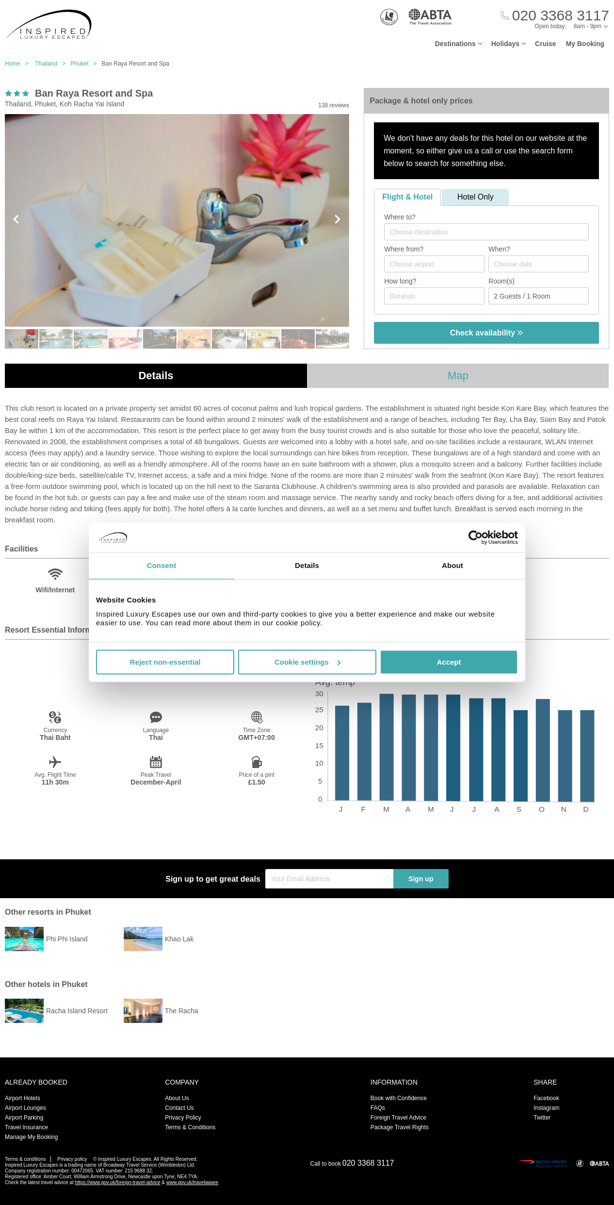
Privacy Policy (183, 1117)
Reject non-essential (165, 662)
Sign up (420, 879)
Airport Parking (24, 1117)
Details (155, 375)
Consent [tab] (162, 565)
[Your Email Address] (329, 878)
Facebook (546, 1098)
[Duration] (434, 295)
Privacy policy (72, 1159)
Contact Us (179, 1108)
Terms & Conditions (190, 1127)
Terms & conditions (25, 1159)
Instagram (546, 1108)
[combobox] (486, 231)
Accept (448, 662)
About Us (177, 1098)
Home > (19, 63)
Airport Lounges (25, 1108)
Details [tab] (307, 565)
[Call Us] (555, 16)
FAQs (378, 1108)
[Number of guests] (538, 295)
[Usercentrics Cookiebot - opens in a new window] (475, 537)
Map (458, 375)
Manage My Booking (31, 1137)
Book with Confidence (399, 1098)
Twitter (541, 1117)
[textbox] (491, 232)
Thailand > (52, 63)
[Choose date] (538, 263)
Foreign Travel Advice (398, 1117)
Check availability (486, 333)
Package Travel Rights (400, 1127)
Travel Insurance (26, 1127)
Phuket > (85, 63)
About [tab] (452, 565)
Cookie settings (307, 662)
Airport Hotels (22, 1098)
